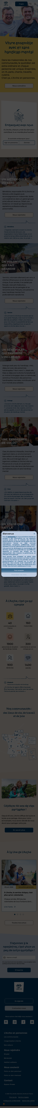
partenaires (12, 537)
